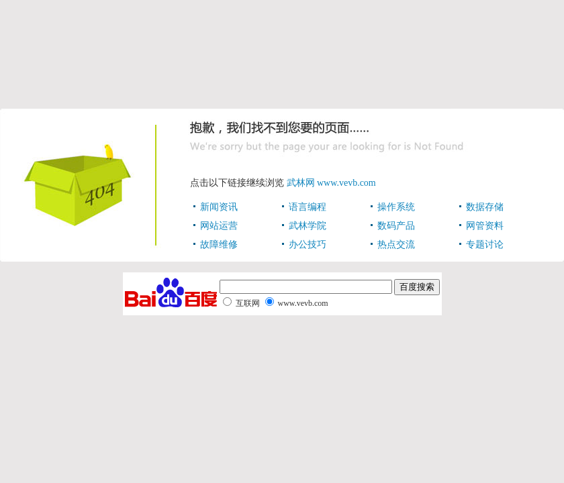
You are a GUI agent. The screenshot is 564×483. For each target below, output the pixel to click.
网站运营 (219, 226)
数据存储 (485, 207)
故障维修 (219, 244)
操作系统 (396, 207)
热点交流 (396, 244)
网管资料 (485, 226)
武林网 (301, 183)
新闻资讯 (219, 207)
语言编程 (307, 207)
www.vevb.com (346, 183)
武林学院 (307, 226)
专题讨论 (485, 244)
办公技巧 (307, 244)
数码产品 (396, 226)
